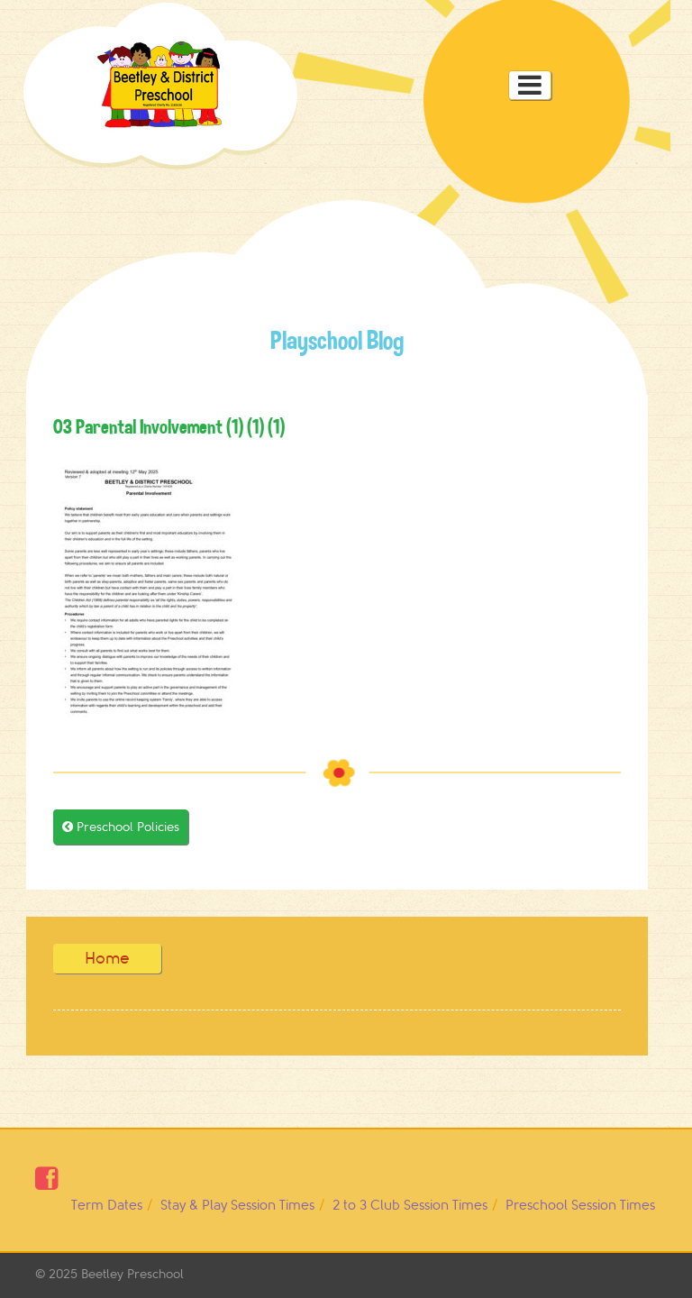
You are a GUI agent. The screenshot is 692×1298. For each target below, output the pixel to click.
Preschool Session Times (580, 1205)
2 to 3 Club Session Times (409, 1205)
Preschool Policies (120, 827)
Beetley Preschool (132, 1274)
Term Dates (106, 1205)
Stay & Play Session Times (237, 1205)
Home (107, 958)
